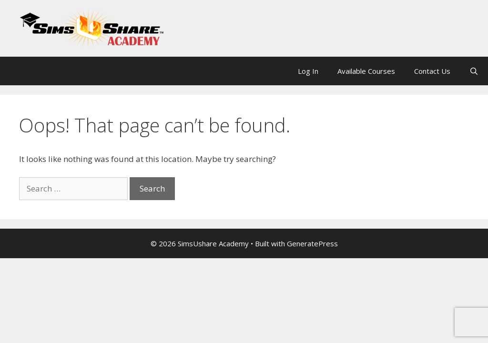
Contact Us (432, 71)
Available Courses (366, 71)
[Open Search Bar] (474, 71)
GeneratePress (312, 243)
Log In (308, 71)
